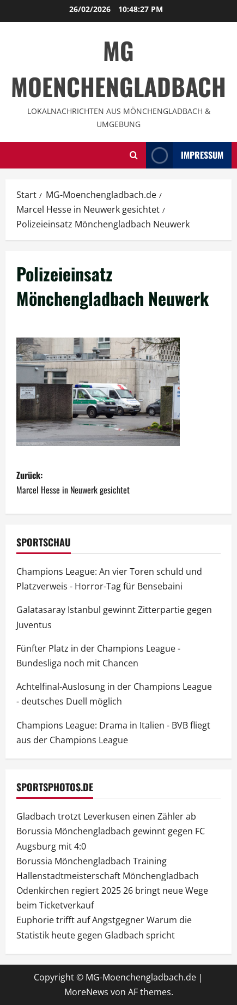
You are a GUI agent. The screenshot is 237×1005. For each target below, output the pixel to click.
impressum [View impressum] (184, 155)
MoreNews (86, 992)
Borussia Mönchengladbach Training (91, 861)
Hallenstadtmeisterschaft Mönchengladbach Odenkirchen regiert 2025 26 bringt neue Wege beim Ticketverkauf (112, 890)
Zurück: (118, 482)
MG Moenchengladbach (118, 68)
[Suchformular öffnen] (134, 155)
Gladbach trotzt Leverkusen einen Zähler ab (106, 816)
